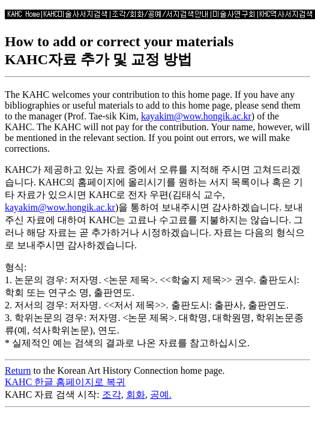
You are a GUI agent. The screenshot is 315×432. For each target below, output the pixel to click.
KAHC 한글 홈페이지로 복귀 (65, 382)
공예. (161, 394)
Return (18, 370)
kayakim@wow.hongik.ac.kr (196, 116)
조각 (111, 394)
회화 (135, 394)
